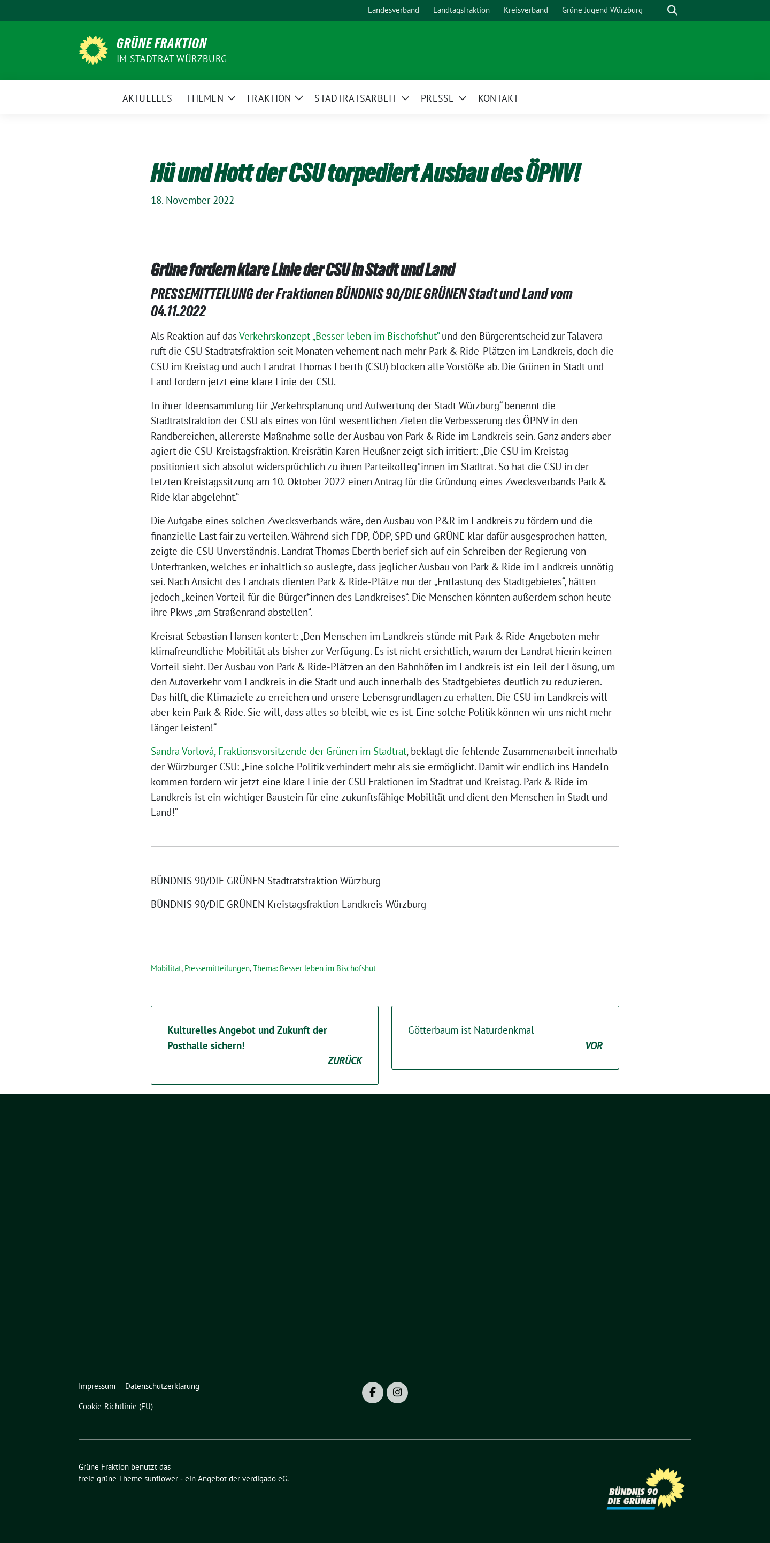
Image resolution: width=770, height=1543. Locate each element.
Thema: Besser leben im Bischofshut (314, 968)
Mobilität (166, 968)
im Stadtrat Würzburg (172, 58)
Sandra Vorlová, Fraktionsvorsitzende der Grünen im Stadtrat (278, 751)
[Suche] (657, 10)
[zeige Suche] (672, 10)
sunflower (161, 1478)
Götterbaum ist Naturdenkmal (505, 1038)
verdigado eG (264, 1478)
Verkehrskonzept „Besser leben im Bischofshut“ (339, 336)
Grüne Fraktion (162, 43)
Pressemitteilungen (217, 968)
